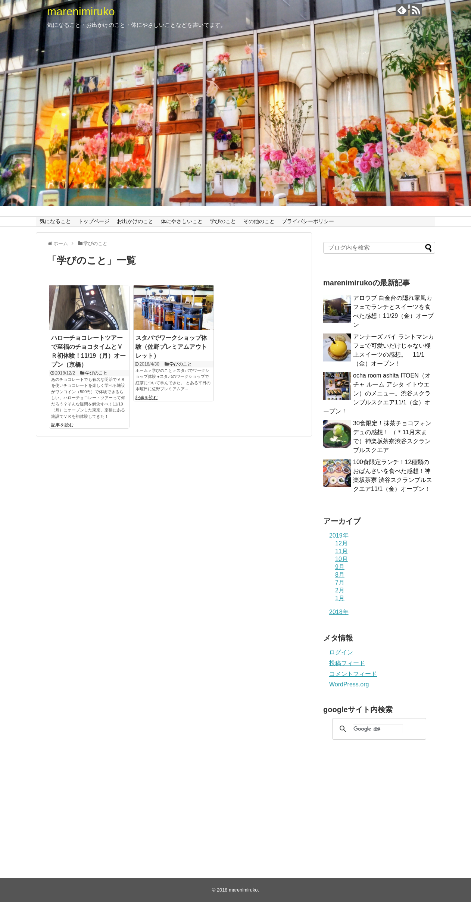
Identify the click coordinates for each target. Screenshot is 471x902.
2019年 (339, 535)
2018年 (339, 612)
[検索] (378, 728)
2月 (339, 590)
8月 (339, 574)
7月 (339, 582)
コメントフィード (353, 674)
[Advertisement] (379, 803)
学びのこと (223, 221)
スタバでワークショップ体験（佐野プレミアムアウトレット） (171, 347)
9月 (339, 567)
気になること (55, 221)
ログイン (341, 652)
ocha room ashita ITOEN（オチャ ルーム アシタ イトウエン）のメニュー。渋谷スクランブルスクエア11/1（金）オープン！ (377, 393)
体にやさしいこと (182, 221)
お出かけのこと (135, 221)
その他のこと (259, 221)
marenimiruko (81, 11)
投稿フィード (347, 663)
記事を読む (62, 424)
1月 (339, 598)
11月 (341, 551)
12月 (341, 543)
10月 (341, 559)
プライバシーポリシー (308, 221)
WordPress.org (349, 684)
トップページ (93, 221)
